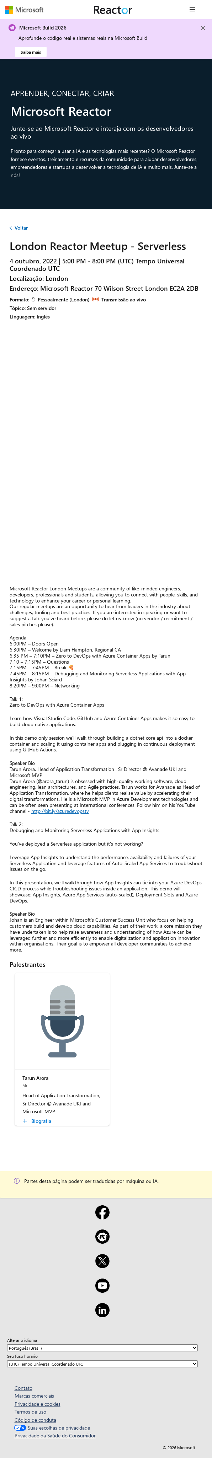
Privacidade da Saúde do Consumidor (55, 1435)
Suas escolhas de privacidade (51, 1427)
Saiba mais (31, 52)
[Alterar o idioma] (102, 1347)
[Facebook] (102, 1217)
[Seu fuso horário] (102, 1363)
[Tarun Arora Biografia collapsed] (37, 1121)
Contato (23, 1387)
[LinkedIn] (102, 1315)
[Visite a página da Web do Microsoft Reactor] (113, 9)
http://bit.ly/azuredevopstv (60, 811)
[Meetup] (102, 1241)
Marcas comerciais (34, 1395)
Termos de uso (30, 1411)
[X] (102, 1265)
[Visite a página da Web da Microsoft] (24, 9)
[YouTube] (102, 1290)
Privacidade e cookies (37, 1403)
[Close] (203, 28)
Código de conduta (35, 1419)
